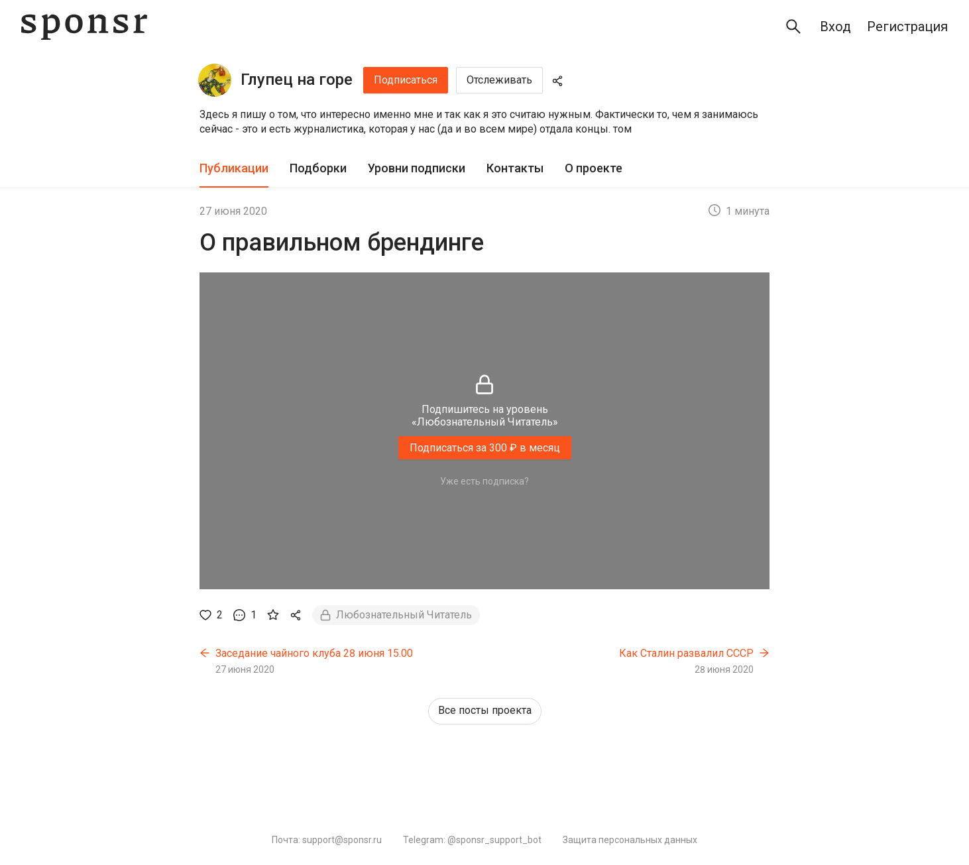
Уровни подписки (416, 168)
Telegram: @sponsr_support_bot (472, 840)
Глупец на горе (297, 79)
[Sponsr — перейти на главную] (84, 27)
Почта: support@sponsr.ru (327, 840)
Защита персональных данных (630, 840)
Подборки (318, 168)
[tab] (234, 168)
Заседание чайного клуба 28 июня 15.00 (314, 653)
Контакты (514, 168)
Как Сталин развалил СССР (686, 653)
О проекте (593, 168)
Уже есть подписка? (484, 481)
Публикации (234, 168)
